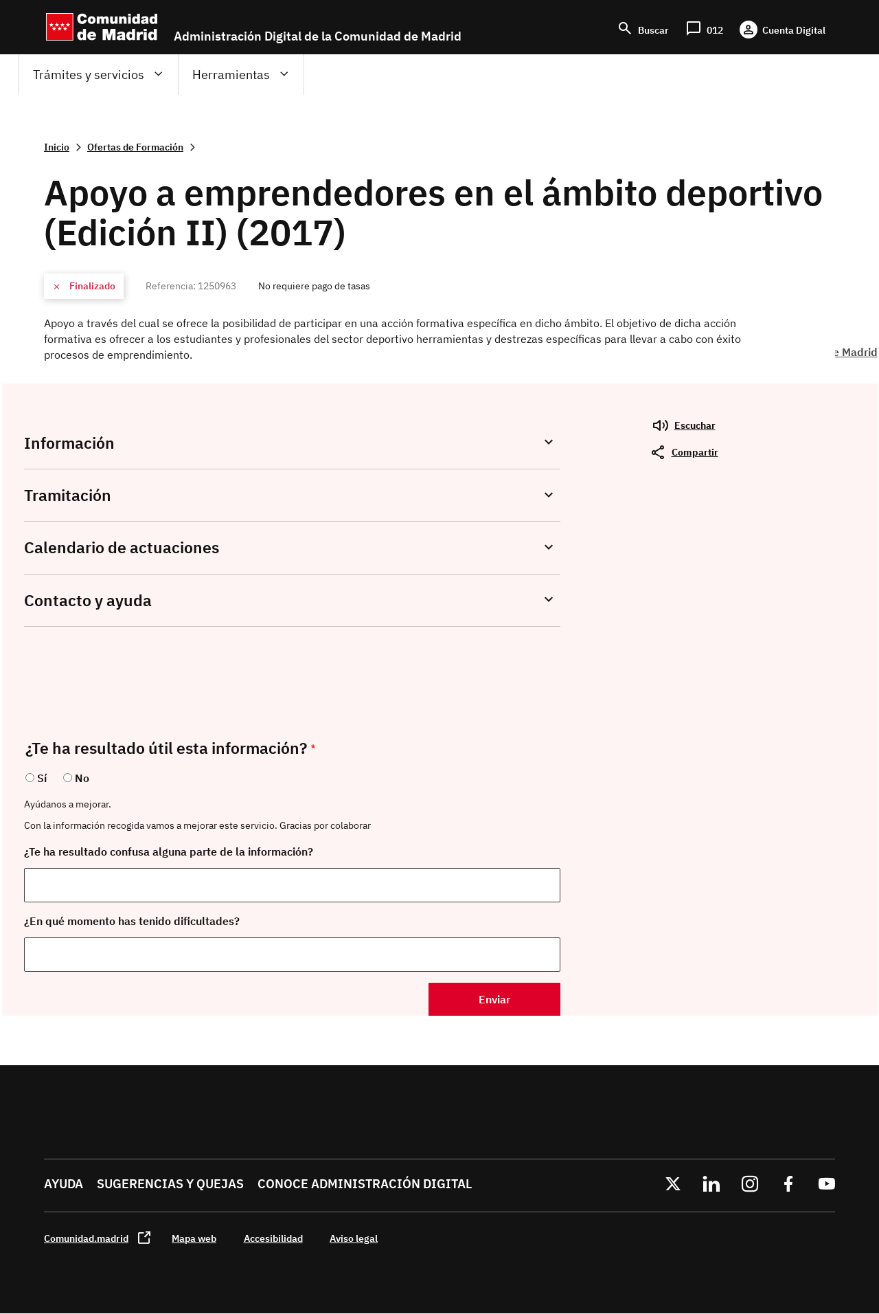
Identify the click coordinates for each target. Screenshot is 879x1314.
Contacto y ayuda (88, 600)
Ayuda (63, 1184)
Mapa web (194, 1238)
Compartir (695, 451)
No (82, 778)
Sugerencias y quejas (170, 1184)
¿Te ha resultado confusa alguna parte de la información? (168, 851)
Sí (42, 778)
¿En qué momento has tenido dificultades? (132, 921)
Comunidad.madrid (86, 1238)
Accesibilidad (273, 1238)
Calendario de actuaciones (121, 547)
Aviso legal (354, 1238)
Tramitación (67, 495)
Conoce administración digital (365, 1184)
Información (69, 443)
